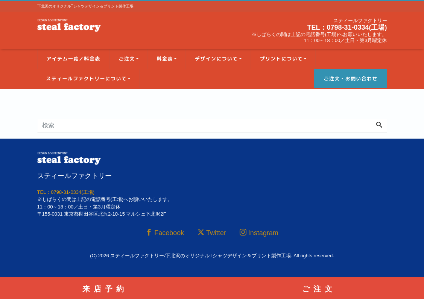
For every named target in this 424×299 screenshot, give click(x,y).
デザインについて (216, 58)
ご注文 (127, 58)
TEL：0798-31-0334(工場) (347, 27)
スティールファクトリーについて (86, 78)
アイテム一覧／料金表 (73, 58)
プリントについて (281, 58)
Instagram (259, 233)
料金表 (165, 58)
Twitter (212, 233)
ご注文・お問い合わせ (350, 78)
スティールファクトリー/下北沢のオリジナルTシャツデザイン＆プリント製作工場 (200, 255)
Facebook (165, 233)
